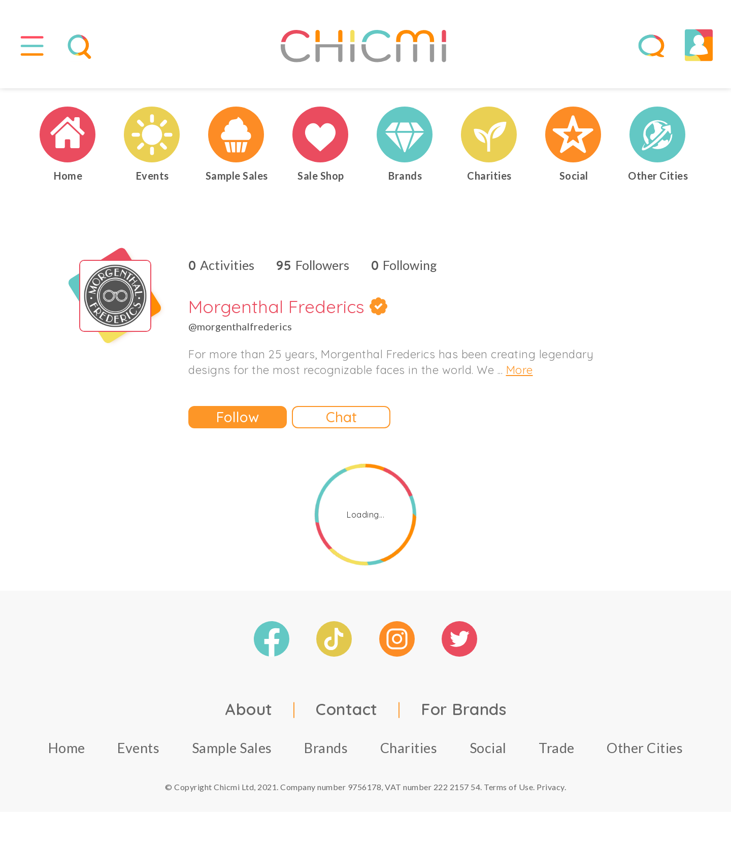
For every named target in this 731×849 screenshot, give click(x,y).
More (519, 371)
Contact (347, 710)
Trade (557, 749)
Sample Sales (232, 749)
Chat (341, 418)
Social (488, 749)
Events (138, 749)
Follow (237, 418)
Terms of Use (508, 788)
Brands (326, 749)
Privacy (550, 788)
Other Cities (645, 749)
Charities (409, 749)
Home (66, 749)
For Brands (463, 710)
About (249, 710)
